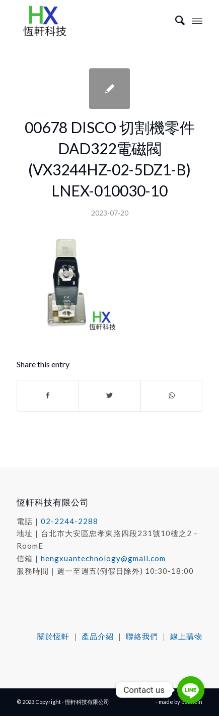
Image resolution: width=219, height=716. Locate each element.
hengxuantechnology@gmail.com (103, 558)
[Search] (175, 20)
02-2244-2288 (69, 521)
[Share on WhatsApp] (171, 395)
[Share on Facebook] (48, 395)
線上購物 (186, 636)
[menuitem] (175, 20)
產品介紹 (98, 636)
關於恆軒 (53, 636)
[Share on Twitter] (109, 395)
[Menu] (197, 20)
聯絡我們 (142, 636)
